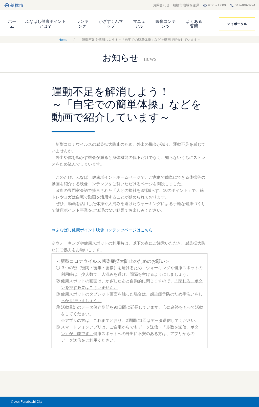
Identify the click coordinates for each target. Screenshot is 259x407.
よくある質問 (194, 23)
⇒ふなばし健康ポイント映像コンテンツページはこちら (102, 230)
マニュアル (139, 23)
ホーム (12, 23)
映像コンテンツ (166, 23)
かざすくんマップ (111, 23)
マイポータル (237, 24)
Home (63, 40)
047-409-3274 (245, 5)
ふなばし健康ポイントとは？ (45, 23)
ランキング (82, 23)
